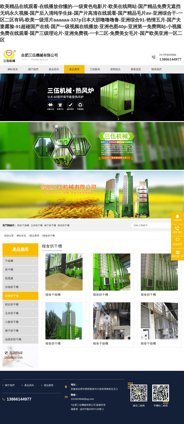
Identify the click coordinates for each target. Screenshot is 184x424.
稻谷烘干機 (63, 225)
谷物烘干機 (12, 287)
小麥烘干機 (12, 321)
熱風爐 (9, 278)
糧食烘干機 (49, 235)
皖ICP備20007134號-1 (92, 409)
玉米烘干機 (37, 225)
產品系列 (29, 385)
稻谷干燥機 (23, 225)
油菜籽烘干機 (13, 339)
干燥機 (9, 260)
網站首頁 (21, 235)
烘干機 (9, 269)
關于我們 (9, 385)
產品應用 (34, 235)
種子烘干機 (50, 225)
